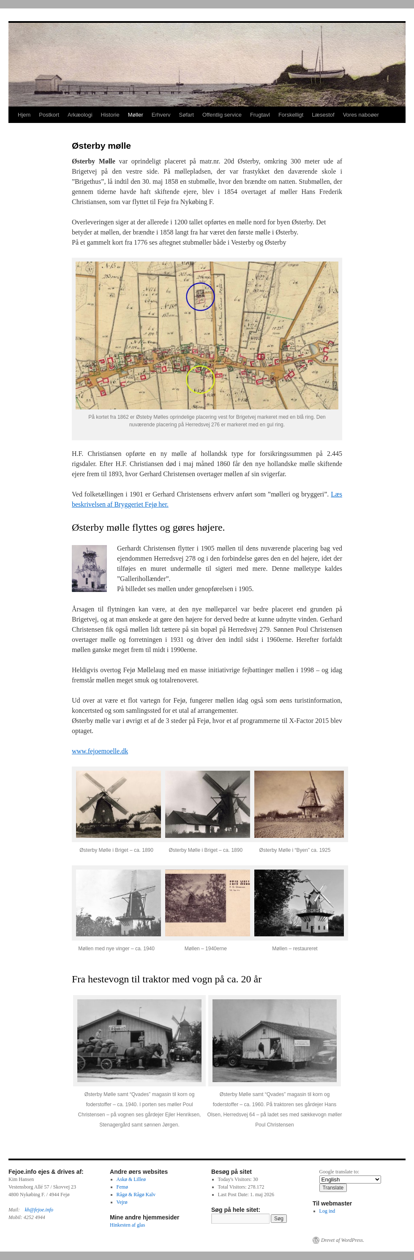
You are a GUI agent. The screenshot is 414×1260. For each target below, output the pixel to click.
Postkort (49, 115)
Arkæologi (80, 115)
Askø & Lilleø (131, 1179)
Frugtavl (260, 115)
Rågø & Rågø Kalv (136, 1194)
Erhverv (161, 115)
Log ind (327, 1211)
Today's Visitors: (235, 1179)
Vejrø (122, 1202)
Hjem (24, 115)
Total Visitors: (233, 1187)
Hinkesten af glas (127, 1225)
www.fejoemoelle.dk (100, 751)
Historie (110, 115)
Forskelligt (290, 115)
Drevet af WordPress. (342, 1240)
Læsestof (323, 115)
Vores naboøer (361, 115)
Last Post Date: (234, 1194)
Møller (135, 115)
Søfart (186, 115)
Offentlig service (222, 115)
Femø (122, 1187)
